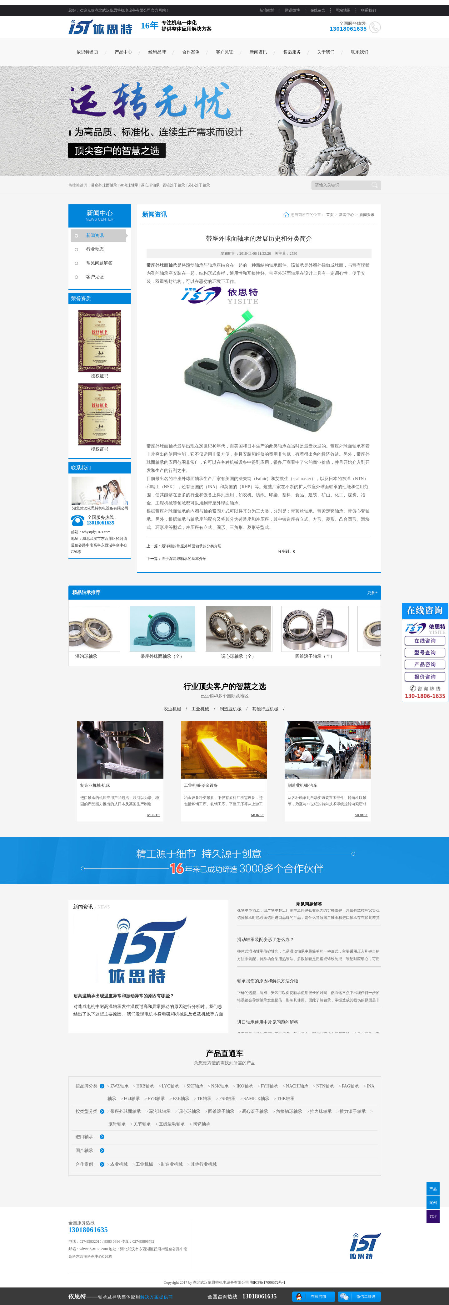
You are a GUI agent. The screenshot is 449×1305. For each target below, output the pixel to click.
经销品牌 (157, 52)
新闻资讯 (258, 52)
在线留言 (317, 10)
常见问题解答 (99, 263)
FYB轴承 (156, 1098)
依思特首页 (87, 52)
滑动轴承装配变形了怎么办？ (265, 944)
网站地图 (343, 10)
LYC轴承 (170, 1086)
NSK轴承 (220, 1086)
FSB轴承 (227, 1098)
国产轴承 (84, 1150)
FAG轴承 (350, 1086)
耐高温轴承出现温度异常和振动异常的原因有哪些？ (123, 996)
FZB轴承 (180, 1098)
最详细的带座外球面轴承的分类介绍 (192, 546)
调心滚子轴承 (198, 185)
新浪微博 (267, 10)
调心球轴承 (150, 185)
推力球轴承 (321, 1111)
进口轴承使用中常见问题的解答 (267, 1027)
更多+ (372, 592)
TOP (433, 1216)
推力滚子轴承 (353, 1111)
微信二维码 (366, 1296)
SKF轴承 (195, 1086)
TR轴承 (204, 1098)
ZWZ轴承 (119, 1086)
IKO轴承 (245, 1086)
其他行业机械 (265, 709)
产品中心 (123, 52)
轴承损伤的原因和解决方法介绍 (267, 986)
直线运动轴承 (172, 1124)
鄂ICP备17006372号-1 (268, 1282)
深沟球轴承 (129, 185)
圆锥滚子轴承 (173, 185)
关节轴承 (142, 1124)
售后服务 (292, 52)
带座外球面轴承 (104, 185)
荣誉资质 (81, 298)
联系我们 (368, 10)
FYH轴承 (269, 1086)
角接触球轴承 (289, 1111)
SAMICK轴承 (256, 1098)
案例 (433, 1202)
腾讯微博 (292, 10)
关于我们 (326, 52)
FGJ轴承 (132, 1098)
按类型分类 (86, 1111)
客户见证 (224, 52)
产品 (433, 1189)
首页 (330, 214)
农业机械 (172, 709)
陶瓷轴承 (201, 1124)
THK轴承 (286, 1098)
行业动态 (95, 249)
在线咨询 (318, 1296)
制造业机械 (231, 709)
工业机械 (200, 709)
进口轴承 (84, 1136)
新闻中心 (346, 214)
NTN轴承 (325, 1086)
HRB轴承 (145, 1086)
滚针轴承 (117, 1124)
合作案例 (191, 52)
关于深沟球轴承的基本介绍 (184, 558)
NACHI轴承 (297, 1086)
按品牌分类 (86, 1086)
